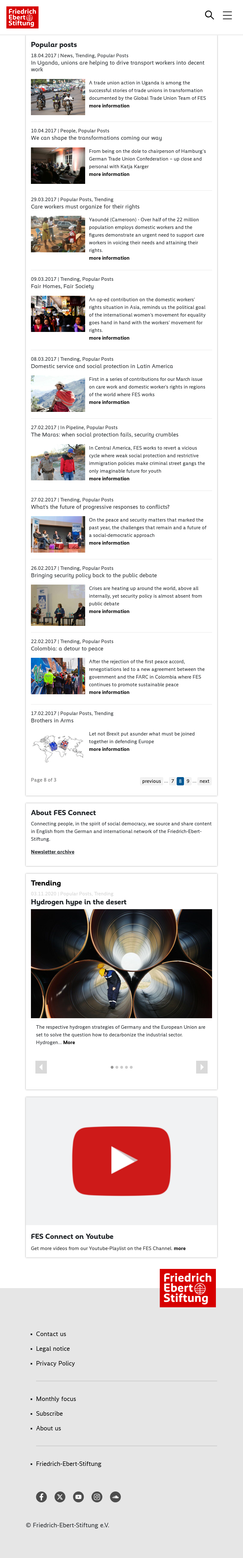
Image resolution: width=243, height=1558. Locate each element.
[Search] (210, 15)
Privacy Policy (55, 1363)
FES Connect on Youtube (72, 1236)
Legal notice (53, 1348)
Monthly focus (56, 1399)
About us (48, 1428)
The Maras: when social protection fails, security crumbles (105, 434)
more (180, 1248)
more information (109, 106)
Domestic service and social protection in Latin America (102, 366)
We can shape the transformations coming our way (96, 137)
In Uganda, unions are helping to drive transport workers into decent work (117, 66)
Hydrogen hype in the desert (79, 901)
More (69, 1042)
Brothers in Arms (52, 720)
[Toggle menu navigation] (227, 15)
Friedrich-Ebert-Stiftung (68, 1464)
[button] (41, 1067)
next (205, 781)
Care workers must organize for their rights (85, 206)
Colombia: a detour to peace (67, 648)
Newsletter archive (52, 852)
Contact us (51, 1334)
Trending (46, 882)
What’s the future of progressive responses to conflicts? (100, 506)
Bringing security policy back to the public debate (94, 575)
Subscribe (49, 1413)
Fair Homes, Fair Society (62, 286)
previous (151, 781)
